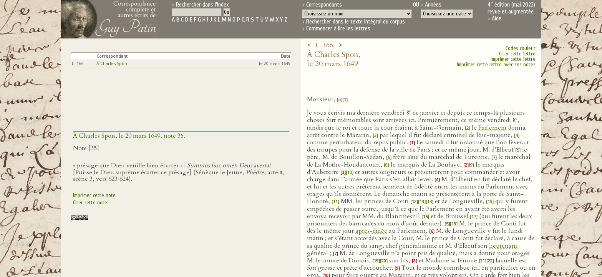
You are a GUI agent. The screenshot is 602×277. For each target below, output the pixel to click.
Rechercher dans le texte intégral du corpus (355, 21)
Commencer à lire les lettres (338, 28)
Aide (496, 18)
